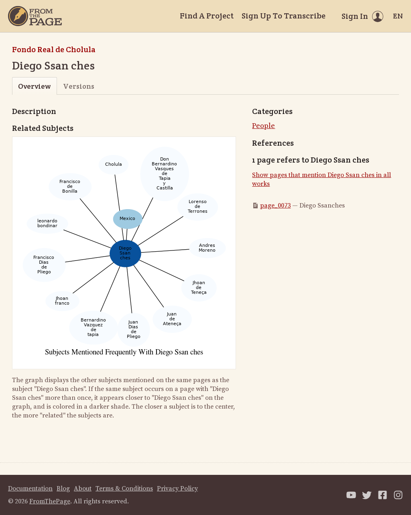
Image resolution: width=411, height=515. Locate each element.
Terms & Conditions (124, 488)
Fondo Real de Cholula (54, 49)
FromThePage (49, 501)
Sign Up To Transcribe (284, 15)
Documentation (30, 488)
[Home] (35, 16)
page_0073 (275, 206)
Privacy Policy (177, 488)
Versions (78, 86)
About (83, 488)
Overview (34, 86)
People (263, 125)
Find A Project (207, 15)
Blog (63, 488)
